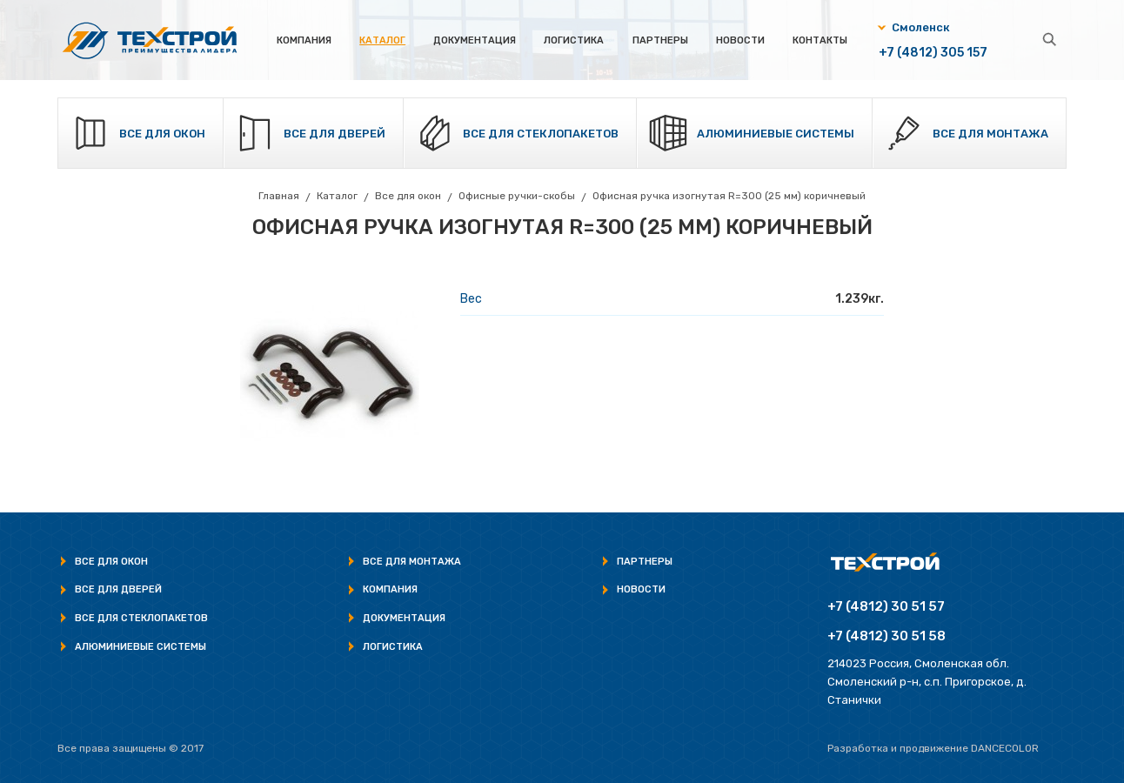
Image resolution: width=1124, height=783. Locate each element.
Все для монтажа (990, 133)
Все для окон (162, 133)
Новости (740, 40)
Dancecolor (1005, 748)
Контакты (820, 40)
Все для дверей (334, 133)
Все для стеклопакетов (541, 133)
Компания (304, 40)
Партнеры (660, 40)
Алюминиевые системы (775, 133)
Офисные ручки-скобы (516, 196)
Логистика (574, 40)
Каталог (382, 40)
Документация (474, 40)
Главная (278, 196)
